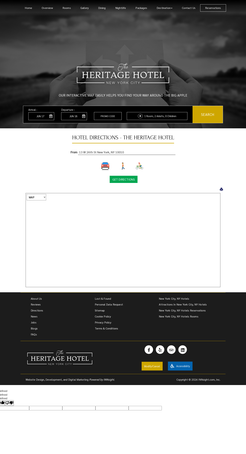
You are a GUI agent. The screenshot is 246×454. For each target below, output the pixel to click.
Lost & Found (103, 298)
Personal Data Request (109, 304)
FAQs (34, 334)
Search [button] (207, 114)
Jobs (33, 322)
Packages (141, 8)
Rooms (67, 8)
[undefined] (9, 403)
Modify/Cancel (152, 366)
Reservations (213, 8)
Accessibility (180, 366)
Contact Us (188, 8)
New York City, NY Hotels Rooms (178, 316)
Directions (37, 310)
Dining (102, 8)
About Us (36, 298)
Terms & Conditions (106, 328)
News (34, 316)
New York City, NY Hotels (174, 298)
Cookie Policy (103, 316)
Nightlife (120, 8)
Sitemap (100, 310)
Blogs (34, 328)
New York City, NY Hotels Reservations (182, 310)
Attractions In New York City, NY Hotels (183, 304)
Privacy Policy (103, 322)
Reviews (36, 304)
